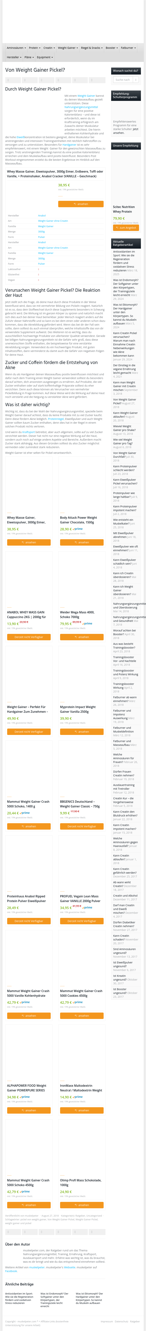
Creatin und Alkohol (125, 895)
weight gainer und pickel (18, 1223)
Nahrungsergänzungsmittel (81, 107)
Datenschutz (121, 1321)
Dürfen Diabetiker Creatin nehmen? (124, 924)
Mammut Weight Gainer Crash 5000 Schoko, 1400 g (28, 804)
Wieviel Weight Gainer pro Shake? (124, 428)
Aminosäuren (16, 47)
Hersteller (14, 57)
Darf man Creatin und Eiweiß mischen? (123, 908)
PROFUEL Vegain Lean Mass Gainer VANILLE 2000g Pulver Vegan (80, 898)
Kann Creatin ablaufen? (121, 857)
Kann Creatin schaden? (121, 937)
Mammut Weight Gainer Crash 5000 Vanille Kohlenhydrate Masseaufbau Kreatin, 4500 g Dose (28, 993)
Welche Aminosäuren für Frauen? (123, 758)
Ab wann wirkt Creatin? (122, 884)
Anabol (42, 215)
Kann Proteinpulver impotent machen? (125, 508)
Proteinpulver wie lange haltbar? (124, 495)
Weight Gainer (68, 47)
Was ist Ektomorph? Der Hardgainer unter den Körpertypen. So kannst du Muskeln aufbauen (89, 1298)
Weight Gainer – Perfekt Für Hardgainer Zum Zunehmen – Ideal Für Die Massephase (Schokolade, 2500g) (27, 709)
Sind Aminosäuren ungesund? (124, 951)
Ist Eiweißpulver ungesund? (123, 964)
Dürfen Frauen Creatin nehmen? (123, 773)
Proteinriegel (56, 419)
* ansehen (81, 204)
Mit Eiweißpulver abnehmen (123, 535)
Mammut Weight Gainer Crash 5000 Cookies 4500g (81, 993)
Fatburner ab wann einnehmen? (125, 699)
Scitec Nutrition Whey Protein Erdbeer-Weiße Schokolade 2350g (125, 209)
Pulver (41, 237)
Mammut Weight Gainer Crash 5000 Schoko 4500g (28, 1182)
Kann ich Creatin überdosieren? (123, 575)
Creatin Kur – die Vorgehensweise (123, 800)
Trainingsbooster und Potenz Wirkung (125, 672)
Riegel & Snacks (92, 47)
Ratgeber (80, 1215)
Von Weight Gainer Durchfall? (124, 454)
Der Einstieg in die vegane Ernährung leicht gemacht (124, 369)
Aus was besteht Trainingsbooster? (124, 645)
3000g (41, 231)
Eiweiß (20, 137)
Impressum (107, 1321)
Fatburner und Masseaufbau (122, 743)
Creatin (49, 47)
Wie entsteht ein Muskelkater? (123, 521)
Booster (112, 47)
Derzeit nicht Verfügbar (29, 637)
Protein (35, 47)
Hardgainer (69, 144)
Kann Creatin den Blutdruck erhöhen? (125, 813)
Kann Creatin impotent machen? (124, 827)
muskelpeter (31, 1215)
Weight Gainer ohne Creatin (53, 220)
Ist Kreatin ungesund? (120, 977)
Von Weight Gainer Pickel (60, 1219)
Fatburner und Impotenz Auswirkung (122, 714)
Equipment (45, 57)
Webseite (69, 1267)
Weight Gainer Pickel (87, 1219)
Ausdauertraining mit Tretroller (124, 786)
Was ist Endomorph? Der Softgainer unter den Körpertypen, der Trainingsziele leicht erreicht (54, 1300)
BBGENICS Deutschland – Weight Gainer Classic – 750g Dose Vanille (80, 804)
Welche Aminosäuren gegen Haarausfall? (125, 842)
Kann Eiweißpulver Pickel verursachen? (125, 481)
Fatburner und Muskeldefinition (123, 729)
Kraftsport (28, 432)
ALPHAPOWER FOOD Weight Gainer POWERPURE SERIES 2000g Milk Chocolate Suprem (27, 1088)
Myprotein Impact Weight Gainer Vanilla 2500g (78, 709)
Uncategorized (94, 1215)
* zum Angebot (126, 227)
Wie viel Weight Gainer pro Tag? (123, 441)
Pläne (29, 57)
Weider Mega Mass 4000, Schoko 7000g (77, 614)
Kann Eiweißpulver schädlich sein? (124, 561)
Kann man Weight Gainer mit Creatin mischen (124, 386)
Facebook (11, 1271)
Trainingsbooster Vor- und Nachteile (124, 659)
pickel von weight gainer (33, 1219)
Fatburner (128, 47)
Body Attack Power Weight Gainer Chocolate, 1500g (78, 520)
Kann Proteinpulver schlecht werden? (125, 468)
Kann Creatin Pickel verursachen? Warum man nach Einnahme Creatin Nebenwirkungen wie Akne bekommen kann (125, 344)
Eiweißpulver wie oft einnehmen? (125, 548)
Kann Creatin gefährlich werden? (125, 870)
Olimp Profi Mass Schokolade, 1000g (81, 1182)
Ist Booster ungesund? (120, 991)
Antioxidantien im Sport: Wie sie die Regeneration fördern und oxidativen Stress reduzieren (19, 1298)
